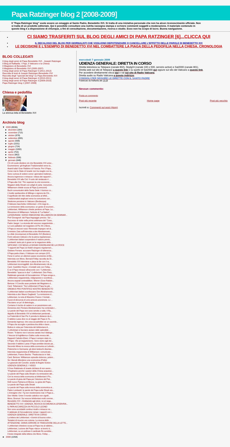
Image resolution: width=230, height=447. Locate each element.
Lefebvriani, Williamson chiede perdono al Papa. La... (30, 209)
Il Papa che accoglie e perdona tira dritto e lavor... (29, 324)
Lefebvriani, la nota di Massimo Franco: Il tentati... (29, 297)
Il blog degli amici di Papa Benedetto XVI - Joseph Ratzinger (31, 61)
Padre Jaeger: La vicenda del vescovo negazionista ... (31, 223)
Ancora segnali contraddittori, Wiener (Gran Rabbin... (30, 280)
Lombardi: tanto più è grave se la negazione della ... (30, 242)
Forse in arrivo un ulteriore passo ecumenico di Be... (30, 256)
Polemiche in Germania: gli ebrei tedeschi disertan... (30, 349)
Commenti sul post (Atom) (104, 107)
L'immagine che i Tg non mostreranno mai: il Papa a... (31, 393)
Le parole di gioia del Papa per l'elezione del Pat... (29, 379)
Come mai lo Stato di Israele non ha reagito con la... (30, 171)
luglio (11, 143)
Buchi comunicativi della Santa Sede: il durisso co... (30, 190)
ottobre (11, 135)
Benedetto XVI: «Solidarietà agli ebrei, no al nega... (29, 401)
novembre (13, 132)
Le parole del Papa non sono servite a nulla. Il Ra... (29, 311)
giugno (11, 146)
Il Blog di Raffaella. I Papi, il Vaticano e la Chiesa (25, 63)
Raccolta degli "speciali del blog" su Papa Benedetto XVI (29, 75)
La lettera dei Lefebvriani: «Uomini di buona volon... (29, 417)
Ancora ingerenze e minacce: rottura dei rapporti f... (29, 177)
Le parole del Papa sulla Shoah (21, 384)
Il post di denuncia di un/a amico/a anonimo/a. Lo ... (30, 300)
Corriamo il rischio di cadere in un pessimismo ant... (30, 305)
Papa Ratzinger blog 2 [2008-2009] (64, 14)
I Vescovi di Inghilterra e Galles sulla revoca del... (28, 335)
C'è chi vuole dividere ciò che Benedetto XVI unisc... (30, 163)
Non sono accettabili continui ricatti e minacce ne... (29, 409)
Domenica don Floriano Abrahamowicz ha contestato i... (31, 308)
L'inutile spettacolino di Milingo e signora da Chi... (29, 193)
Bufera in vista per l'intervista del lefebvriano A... (28, 327)
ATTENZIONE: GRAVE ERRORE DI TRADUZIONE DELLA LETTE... (37, 423)
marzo (11, 154)
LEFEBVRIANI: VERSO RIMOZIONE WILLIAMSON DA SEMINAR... (37, 215)
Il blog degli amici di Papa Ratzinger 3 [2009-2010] (26, 80)
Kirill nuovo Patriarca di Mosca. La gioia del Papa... (29, 382)
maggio (12, 149)
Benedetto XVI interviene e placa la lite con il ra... (29, 261)
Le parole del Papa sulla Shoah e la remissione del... (30, 374)
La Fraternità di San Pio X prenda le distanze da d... (30, 316)
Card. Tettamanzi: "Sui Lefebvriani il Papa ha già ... (29, 286)
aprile (11, 152)
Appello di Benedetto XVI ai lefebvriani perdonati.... (29, 313)
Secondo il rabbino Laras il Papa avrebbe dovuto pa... (31, 343)
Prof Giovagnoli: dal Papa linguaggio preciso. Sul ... (29, 217)
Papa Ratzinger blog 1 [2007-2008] (19, 83)
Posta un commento (88, 95)
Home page (153, 100)
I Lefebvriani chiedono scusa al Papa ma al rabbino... (30, 426)
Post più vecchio (219, 100)
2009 (8, 127)
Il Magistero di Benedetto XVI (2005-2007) (22, 68)
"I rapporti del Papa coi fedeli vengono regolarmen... (30, 248)
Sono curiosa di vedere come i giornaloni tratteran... (30, 174)
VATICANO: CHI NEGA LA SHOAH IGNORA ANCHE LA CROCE (35, 245)
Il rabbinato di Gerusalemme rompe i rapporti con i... (30, 412)
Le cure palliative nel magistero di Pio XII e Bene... (29, 226)
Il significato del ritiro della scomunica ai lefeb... (28, 196)
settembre (13, 138)
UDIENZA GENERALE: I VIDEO (21, 365)
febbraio (12, 157)
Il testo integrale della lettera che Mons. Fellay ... (28, 434)
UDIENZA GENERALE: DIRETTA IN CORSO (27, 415)
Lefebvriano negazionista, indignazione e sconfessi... (30, 278)
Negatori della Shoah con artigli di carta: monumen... (30, 185)
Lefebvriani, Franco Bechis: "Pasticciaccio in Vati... (29, 354)
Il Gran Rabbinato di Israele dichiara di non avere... (29, 368)
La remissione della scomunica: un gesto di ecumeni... (31, 207)
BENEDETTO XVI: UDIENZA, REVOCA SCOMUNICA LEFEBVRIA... (37, 404)
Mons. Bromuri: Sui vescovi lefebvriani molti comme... (30, 398)
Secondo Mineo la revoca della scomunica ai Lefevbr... (31, 346)
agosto (11, 141)
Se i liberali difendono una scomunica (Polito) (27, 360)
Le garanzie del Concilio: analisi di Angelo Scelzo (28, 363)
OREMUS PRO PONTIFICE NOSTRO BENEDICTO (30, 289)
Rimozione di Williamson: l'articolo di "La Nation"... (29, 212)
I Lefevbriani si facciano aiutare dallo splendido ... (29, 330)
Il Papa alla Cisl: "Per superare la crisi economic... (29, 182)
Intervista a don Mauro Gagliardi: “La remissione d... (30, 294)
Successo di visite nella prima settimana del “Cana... (30, 220)
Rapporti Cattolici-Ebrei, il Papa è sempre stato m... (29, 338)
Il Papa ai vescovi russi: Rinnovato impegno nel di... (30, 229)
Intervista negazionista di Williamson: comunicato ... (30, 352)
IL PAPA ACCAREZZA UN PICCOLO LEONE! (27, 406)
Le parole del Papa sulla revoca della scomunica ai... (30, 387)
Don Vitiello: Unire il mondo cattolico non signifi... (28, 395)
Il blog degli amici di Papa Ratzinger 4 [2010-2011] (26, 78)
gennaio (12, 160)
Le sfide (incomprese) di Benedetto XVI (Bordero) (29, 234)
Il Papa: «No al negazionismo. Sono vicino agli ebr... (30, 341)
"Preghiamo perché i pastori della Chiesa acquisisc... (30, 371)
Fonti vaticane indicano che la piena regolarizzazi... (29, 237)
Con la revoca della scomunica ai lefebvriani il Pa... (29, 376)
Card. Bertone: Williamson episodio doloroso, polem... (31, 357)
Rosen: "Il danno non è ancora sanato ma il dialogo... (30, 332)
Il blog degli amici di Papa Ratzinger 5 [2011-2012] (26, 71)
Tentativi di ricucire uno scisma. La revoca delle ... (29, 420)
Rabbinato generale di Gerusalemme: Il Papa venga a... (31, 275)
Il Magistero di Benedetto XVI (16, 66)
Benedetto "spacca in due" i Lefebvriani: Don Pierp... (30, 272)
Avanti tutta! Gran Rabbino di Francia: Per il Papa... (29, 168)
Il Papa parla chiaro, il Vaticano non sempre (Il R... (29, 253)
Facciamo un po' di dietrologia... (21, 302)
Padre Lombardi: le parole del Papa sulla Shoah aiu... (30, 390)
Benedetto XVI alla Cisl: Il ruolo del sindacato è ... (29, 179)
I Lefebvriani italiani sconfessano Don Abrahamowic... (30, 292)
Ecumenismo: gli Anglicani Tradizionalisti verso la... (29, 166)
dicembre (12, 130)
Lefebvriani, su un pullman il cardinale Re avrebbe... (30, 431)
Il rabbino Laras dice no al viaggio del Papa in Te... (29, 319)
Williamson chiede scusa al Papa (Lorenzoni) (27, 187)
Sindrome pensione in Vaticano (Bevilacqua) (26, 201)
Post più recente (88, 100)
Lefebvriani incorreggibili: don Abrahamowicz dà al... (30, 264)
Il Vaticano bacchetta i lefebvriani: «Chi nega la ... (29, 204)
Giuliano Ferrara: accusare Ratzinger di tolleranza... (30, 250)
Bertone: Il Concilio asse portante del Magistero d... (29, 283)
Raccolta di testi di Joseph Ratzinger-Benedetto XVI (27, 73)
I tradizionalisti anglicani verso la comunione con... (29, 198)
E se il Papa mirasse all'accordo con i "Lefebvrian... (29, 270)
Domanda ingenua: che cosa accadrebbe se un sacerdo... (32, 322)
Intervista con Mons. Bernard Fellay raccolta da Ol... (30, 259)
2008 (8, 437)
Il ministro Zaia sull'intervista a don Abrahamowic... (29, 231)
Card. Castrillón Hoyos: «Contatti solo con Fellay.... (29, 267)
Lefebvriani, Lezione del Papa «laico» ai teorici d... (29, 428)
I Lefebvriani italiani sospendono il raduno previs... (29, 239)
